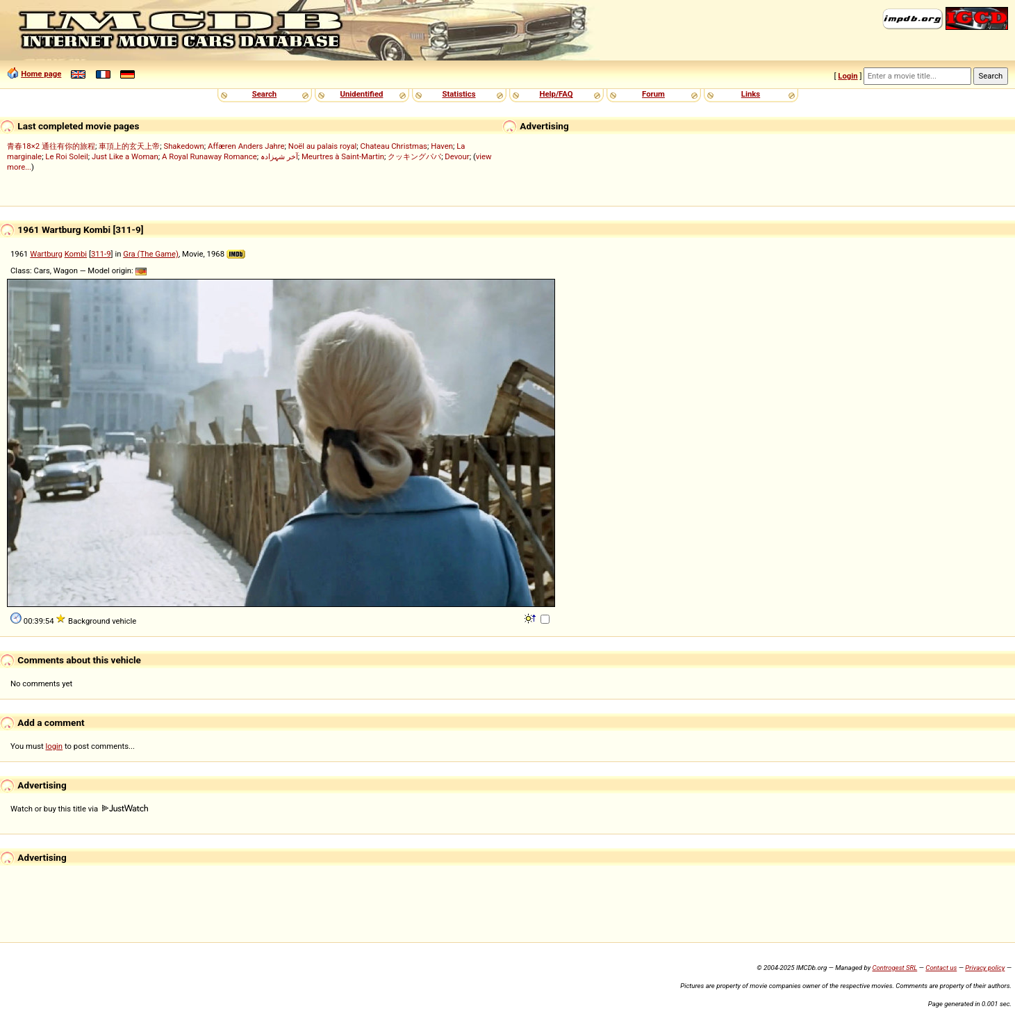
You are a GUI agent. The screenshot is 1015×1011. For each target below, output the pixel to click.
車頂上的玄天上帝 (129, 146)
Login (847, 76)
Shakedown (183, 146)
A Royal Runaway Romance (209, 156)
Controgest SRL (894, 967)
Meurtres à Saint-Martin (343, 156)
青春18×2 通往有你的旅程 (51, 146)
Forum (653, 94)
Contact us (941, 967)
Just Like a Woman (125, 156)
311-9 (101, 254)
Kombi (76, 254)
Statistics (458, 94)
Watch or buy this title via (79, 809)
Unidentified (361, 94)
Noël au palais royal (322, 146)
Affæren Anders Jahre (246, 146)
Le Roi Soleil (66, 156)
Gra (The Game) (151, 254)
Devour (457, 156)
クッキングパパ (414, 156)
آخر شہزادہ (279, 156)
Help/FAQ (555, 94)
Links (750, 94)
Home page (41, 74)
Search (264, 94)
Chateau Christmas (394, 146)
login (54, 746)
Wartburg (46, 254)
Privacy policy (985, 967)
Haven (442, 146)
